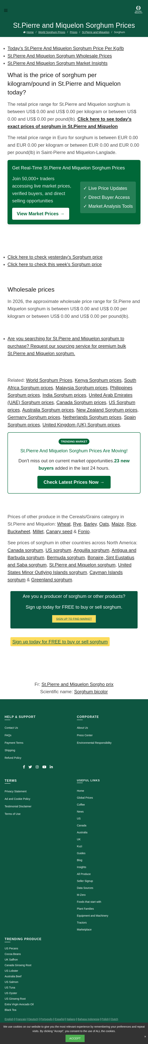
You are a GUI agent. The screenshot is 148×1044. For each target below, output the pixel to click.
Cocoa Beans (13, 954)
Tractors (82, 922)
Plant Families (85, 908)
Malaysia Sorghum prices (81, 387)
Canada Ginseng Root (18, 965)
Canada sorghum (25, 550)
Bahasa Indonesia (88, 1019)
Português (46, 1019)
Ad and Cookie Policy (17, 798)
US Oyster (11, 993)
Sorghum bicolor (91, 691)
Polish (105, 1019)
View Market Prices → (41, 213)
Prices (73, 32)
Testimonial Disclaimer (18, 806)
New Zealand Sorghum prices (107, 409)
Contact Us (11, 727)
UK (79, 839)
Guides (81, 853)
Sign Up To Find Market (74, 618)
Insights (81, 867)
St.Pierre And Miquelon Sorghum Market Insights (58, 63)
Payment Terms (14, 742)
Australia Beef (13, 976)
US (79, 818)
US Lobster (11, 970)
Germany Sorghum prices (34, 417)
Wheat (63, 524)
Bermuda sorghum (66, 557)
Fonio (84, 531)
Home (30, 32)
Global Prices (85, 797)
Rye (77, 524)
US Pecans (11, 948)
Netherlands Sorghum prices (92, 417)
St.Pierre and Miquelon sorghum (82, 564)
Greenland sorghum (51, 579)
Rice (131, 524)
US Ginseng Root (15, 998)
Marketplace (84, 929)
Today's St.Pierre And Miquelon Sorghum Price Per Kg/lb (66, 48)
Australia (82, 832)
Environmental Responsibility (94, 742)
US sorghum (58, 550)
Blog (79, 860)
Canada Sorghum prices (81, 402)
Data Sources (85, 887)
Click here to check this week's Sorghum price (55, 264)
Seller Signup (85, 880)
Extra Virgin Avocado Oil (19, 1004)
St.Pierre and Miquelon (95, 32)
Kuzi (79, 846)
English (9, 1019)
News (80, 811)
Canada (81, 825)
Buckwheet (19, 531)
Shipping (10, 750)
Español (60, 1019)
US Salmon (11, 981)
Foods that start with (89, 901)
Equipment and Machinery (92, 915)
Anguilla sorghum (91, 550)
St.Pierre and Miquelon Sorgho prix (77, 684)
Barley (90, 524)
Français (21, 1019)
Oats (104, 524)
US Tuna (10, 987)
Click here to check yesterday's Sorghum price (55, 257)
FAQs (8, 735)
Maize (118, 524)
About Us (82, 727)
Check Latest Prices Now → (74, 482)
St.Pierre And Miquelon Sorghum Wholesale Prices (60, 55)
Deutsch (33, 1019)
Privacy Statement (16, 791)
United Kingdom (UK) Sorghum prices (81, 424)
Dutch (114, 1019)
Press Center (85, 735)
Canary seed (59, 531)
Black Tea (10, 1009)
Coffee (81, 804)
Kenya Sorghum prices (98, 380)
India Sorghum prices (64, 395)
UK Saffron (11, 959)
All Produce (84, 874)
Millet (38, 531)
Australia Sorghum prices (48, 409)
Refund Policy (13, 757)
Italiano (71, 1019)
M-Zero (81, 894)
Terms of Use (12, 813)
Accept (75, 1038)
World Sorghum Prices (51, 32)
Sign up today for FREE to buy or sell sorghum (60, 641)
